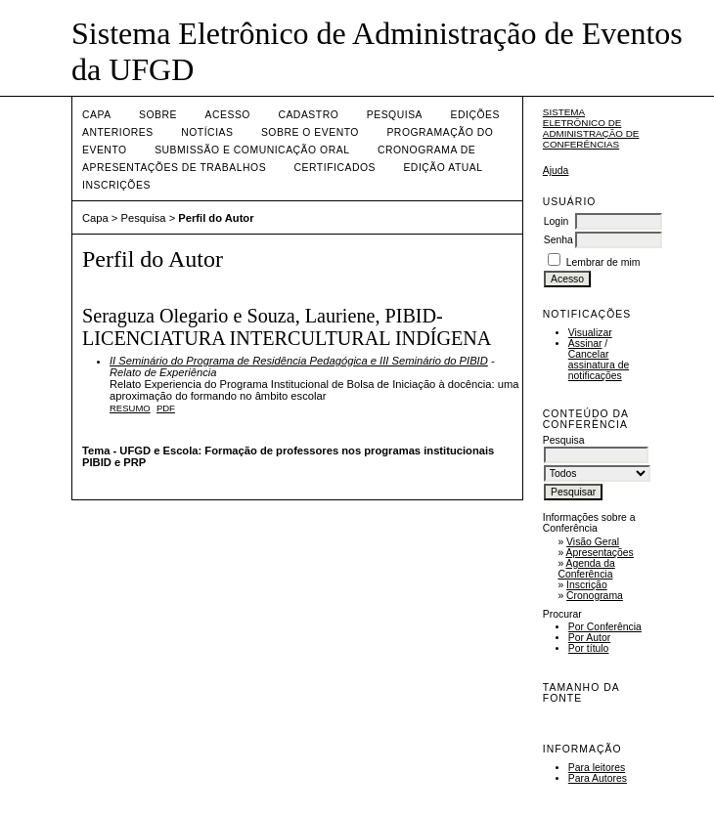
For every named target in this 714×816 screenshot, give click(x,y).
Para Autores (597, 778)
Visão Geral (592, 542)
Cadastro (308, 114)
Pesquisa (395, 114)
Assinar (585, 343)
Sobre (158, 114)
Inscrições (116, 185)
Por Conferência (605, 627)
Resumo (130, 408)
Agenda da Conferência (586, 569)
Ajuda (556, 170)
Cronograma (594, 595)
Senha (558, 240)
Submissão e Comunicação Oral (252, 150)
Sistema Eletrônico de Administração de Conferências (591, 128)
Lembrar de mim (603, 262)
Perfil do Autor (215, 218)
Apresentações (600, 552)
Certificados (335, 167)
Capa (97, 114)
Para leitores (596, 767)
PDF (165, 408)
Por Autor (589, 637)
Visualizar (590, 332)
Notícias (207, 132)
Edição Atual (442, 167)
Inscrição (586, 585)
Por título (588, 648)
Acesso (227, 114)
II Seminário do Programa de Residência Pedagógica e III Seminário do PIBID (299, 360)
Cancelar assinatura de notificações (598, 365)
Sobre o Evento (310, 132)
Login (556, 221)
